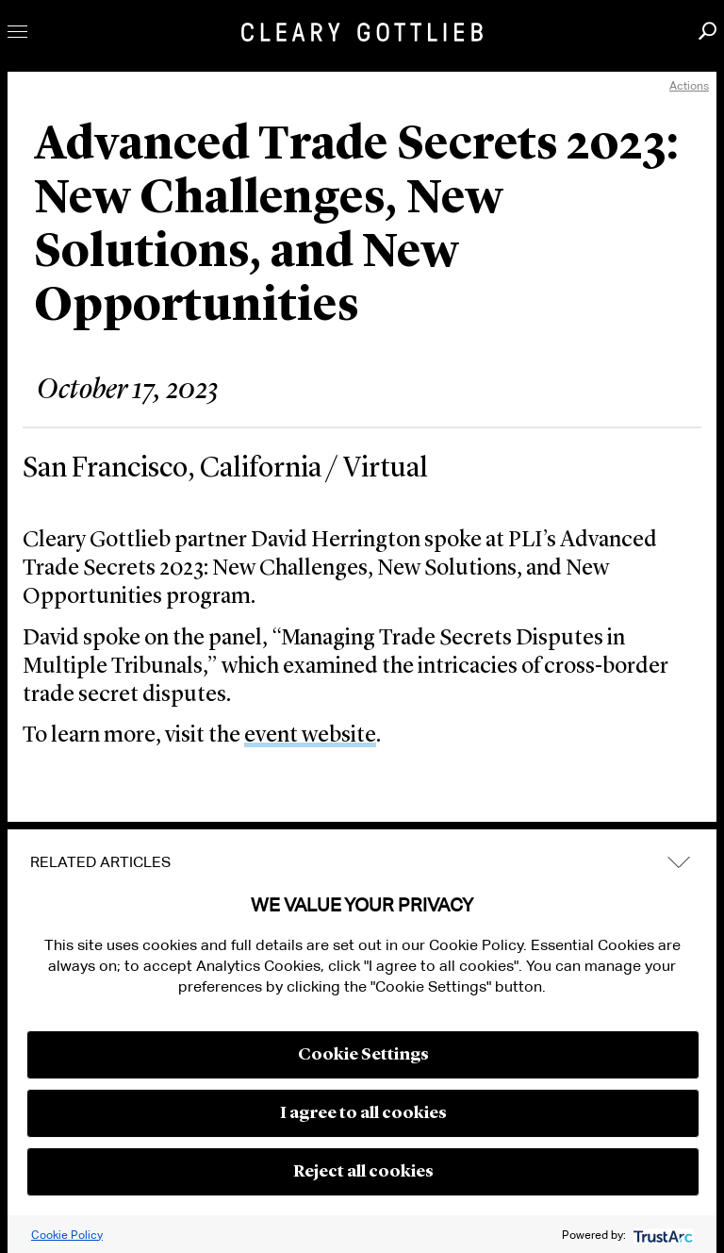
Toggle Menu (17, 31)
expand (678, 862)
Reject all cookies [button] (363, 1171)
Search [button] (707, 31)
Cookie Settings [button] (363, 1054)
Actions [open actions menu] (689, 85)
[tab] (362, 862)
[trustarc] (661, 1234)
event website (310, 736)
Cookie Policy (67, 1235)
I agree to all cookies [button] (363, 1113)
